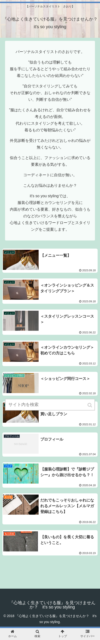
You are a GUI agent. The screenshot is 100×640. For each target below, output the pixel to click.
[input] (50, 405)
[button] (90, 405)
